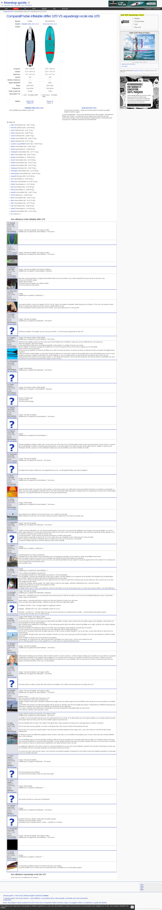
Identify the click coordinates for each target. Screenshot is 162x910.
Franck (13, 195)
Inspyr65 (13, 176)
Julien (13, 154)
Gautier (13, 138)
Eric (12, 214)
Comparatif (47, 902)
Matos (16, 9)
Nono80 (13, 192)
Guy (12, 179)
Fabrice (13, 162)
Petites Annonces (57, 902)
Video (80, 902)
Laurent (13, 136)
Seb (12, 187)
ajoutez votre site (138, 70)
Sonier (13, 160)
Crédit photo (7, 900)
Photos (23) (30, 101)
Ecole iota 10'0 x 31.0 (50, 24)
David (12, 189)
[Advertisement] (37, 887)
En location (124, 66)
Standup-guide (15, 2)
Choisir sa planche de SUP (25, 902)
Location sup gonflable (18, 144)
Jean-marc (14, 181)
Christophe (14, 152)
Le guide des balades (100, 902)
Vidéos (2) (30, 103)
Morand (13, 211)
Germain (13, 127)
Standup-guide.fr (8, 895)
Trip (54, 9)
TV (25, 9)
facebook (39, 895)
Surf (136, 24)
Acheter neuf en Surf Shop (128, 64)
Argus (66, 902)
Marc (12, 125)
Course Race (139, 21)
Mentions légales (29, 895)
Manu (12, 198)
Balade (44, 9)
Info (6, 9)
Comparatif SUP (8, 11)
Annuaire (65, 9)
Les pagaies (73, 902)
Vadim (13, 141)
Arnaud (13, 165)
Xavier (13, 130)
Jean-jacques (15, 173)
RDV (34, 9)
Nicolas (13, 157)
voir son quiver (12, 233)
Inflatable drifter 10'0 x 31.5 (30, 24)
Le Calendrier (87, 902)
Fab (12, 206)
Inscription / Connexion (152, 9)
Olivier (13, 133)
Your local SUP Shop (142, 887)
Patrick (13, 149)
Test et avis (39, 902)
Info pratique (12, 902)
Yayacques (14, 168)
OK (132, 907)
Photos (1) (50, 101)
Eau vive (138, 27)
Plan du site (19, 895)
